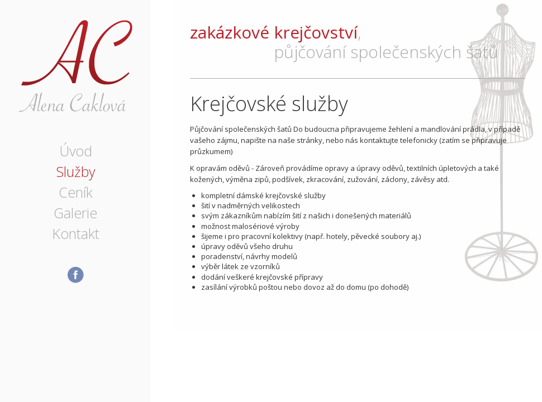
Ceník (76, 192)
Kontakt (75, 233)
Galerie (75, 212)
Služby (75, 171)
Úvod (75, 150)
